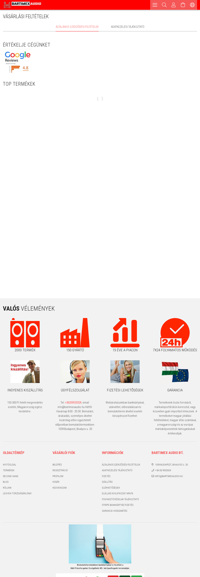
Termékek (8, 470)
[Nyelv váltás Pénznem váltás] (192, 5)
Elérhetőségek (111, 487)
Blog (6, 481)
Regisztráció (60, 470)
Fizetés (106, 476)
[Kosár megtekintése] (183, 5)
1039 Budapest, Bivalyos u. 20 (171, 464)
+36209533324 (73, 402)
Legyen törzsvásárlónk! (17, 493)
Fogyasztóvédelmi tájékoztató (120, 499)
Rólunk (7, 487)
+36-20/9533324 (163, 470)
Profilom (58, 476)
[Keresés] (164, 5)
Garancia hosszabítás (114, 510)
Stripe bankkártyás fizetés (117, 504)
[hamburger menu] (155, 5)
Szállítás (107, 481)
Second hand (10, 476)
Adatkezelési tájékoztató (117, 470)
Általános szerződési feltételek (121, 464)
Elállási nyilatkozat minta (117, 493)
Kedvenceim (60, 487)
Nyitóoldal (9, 464)
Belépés (57, 464)
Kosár (56, 481)
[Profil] (173, 5)
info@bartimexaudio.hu (169, 476)
